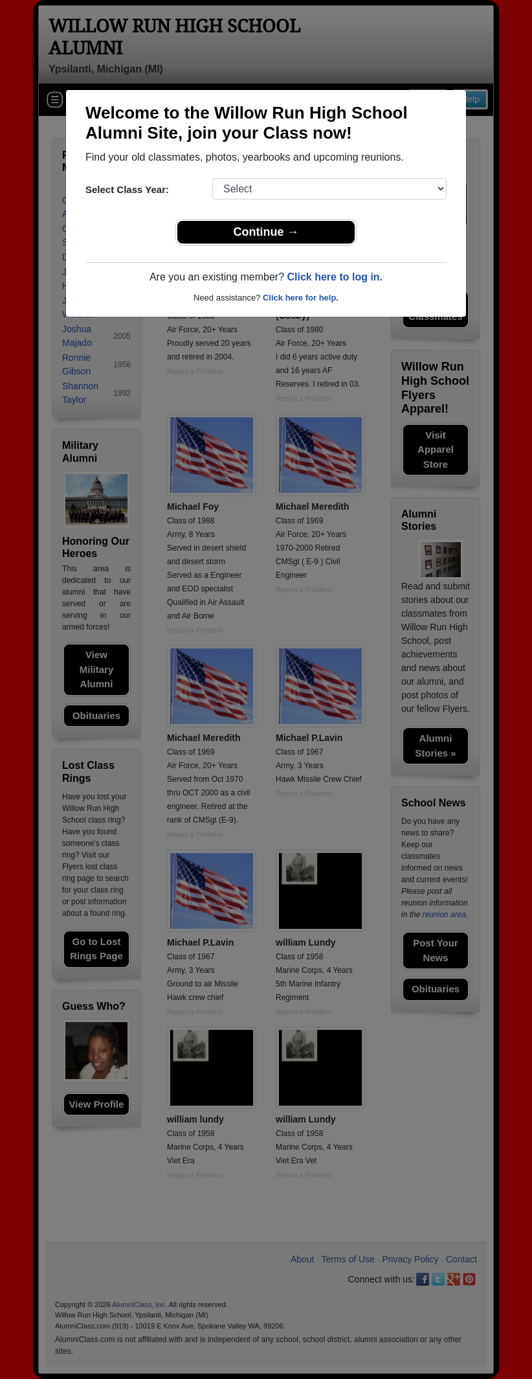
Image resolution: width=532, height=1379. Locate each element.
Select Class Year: (127, 189)
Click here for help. (300, 297)
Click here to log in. (334, 276)
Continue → (266, 231)
